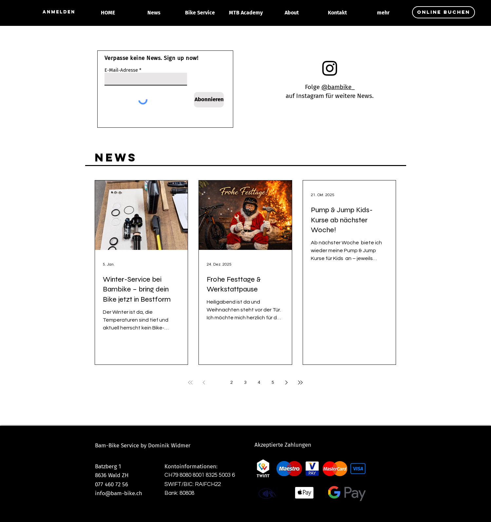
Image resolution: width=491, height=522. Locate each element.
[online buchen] (443, 12)
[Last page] (300, 382)
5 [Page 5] (273, 382)
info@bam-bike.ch (118, 493)
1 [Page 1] (218, 382)
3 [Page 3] (245, 382)
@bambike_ (338, 87)
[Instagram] (330, 68)
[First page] (190, 382)
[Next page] (287, 382)
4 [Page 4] (259, 382)
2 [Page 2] (231, 382)
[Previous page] (204, 382)
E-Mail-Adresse (121, 70)
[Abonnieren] (209, 99)
